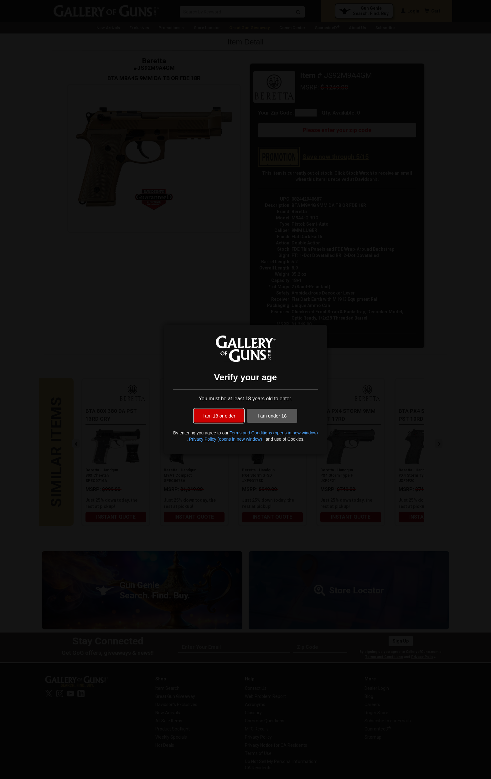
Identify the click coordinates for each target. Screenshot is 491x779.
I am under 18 (272, 415)
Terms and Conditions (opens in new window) (274, 432)
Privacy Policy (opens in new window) (226, 439)
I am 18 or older (218, 415)
